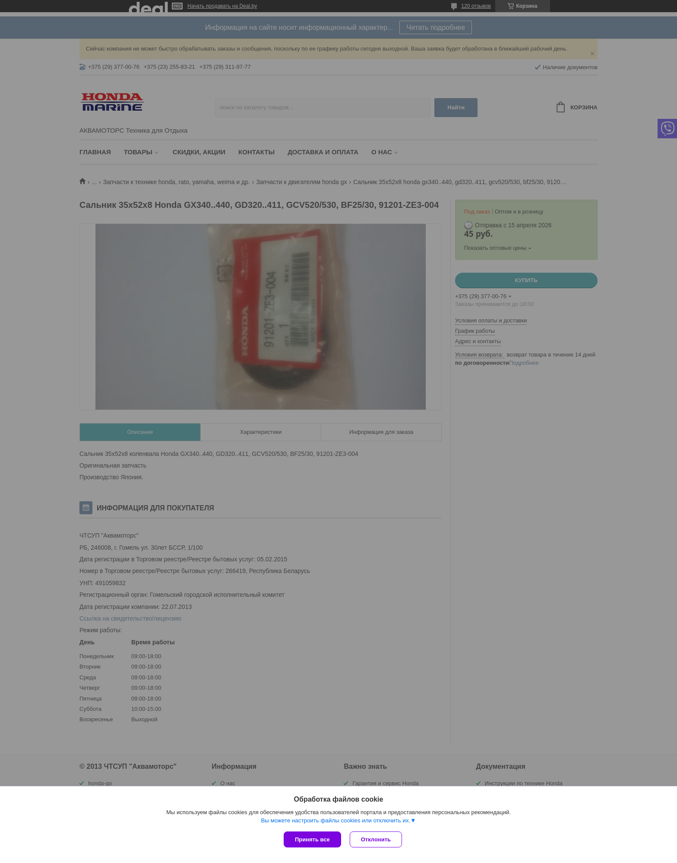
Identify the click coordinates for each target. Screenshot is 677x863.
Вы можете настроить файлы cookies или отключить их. (335, 820)
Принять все (312, 839)
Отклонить (376, 839)
